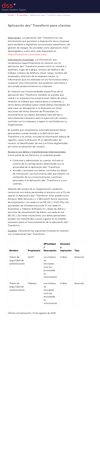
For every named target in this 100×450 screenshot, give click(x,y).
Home (11, 15)
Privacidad (22, 15)
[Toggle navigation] (99, 6)
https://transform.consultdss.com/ (27, 54)
